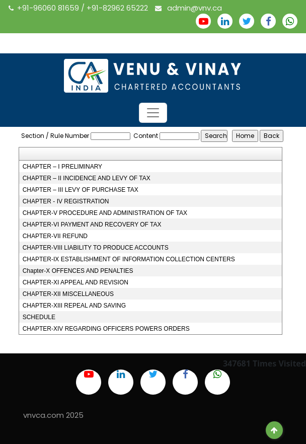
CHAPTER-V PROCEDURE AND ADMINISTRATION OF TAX (105, 212)
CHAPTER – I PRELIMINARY (62, 166)
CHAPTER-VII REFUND (55, 236)
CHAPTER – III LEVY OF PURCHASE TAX (80, 189)
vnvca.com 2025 (53, 415)
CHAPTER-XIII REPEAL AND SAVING (74, 305)
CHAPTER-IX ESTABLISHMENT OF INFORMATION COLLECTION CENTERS (129, 259)
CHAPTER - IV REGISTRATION (66, 201)
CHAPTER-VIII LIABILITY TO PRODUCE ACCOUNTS (96, 247)
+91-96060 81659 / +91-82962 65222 (79, 8)
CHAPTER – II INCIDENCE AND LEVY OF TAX (86, 178)
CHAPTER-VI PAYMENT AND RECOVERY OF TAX (92, 224)
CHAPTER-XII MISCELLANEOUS (68, 294)
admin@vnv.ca (188, 8)
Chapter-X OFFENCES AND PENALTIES (78, 270)
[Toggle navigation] (153, 113)
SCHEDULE (39, 317)
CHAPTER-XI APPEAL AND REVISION (75, 282)
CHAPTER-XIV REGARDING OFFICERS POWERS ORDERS (106, 328)
